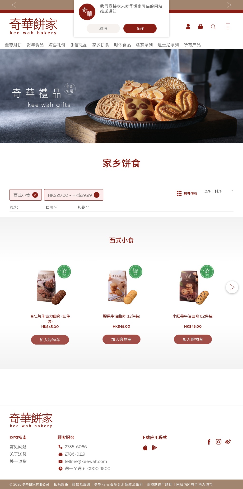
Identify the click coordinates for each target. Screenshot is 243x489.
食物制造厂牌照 (160, 484)
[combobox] (213, 26)
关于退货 (18, 461)
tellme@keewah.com (86, 461)
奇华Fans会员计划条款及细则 (118, 484)
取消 (103, 28)
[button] (232, 300)
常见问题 (18, 446)
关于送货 (18, 454)
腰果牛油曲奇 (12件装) (121, 341)
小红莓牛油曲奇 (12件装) (193, 341)
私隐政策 (61, 484)
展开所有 (187, 191)
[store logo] (33, 26)
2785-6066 (76, 446)
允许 (140, 28)
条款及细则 (81, 484)
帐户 (187, 26)
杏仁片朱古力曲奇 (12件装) (50, 341)
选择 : (208, 191)
